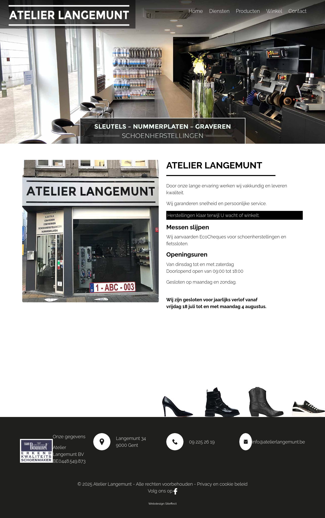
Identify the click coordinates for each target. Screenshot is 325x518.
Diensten (219, 11)
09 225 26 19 (202, 442)
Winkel (274, 11)
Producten (248, 11)
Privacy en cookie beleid (222, 484)
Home (196, 11)
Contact (297, 11)
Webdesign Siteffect (162, 503)
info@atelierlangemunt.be (278, 442)
